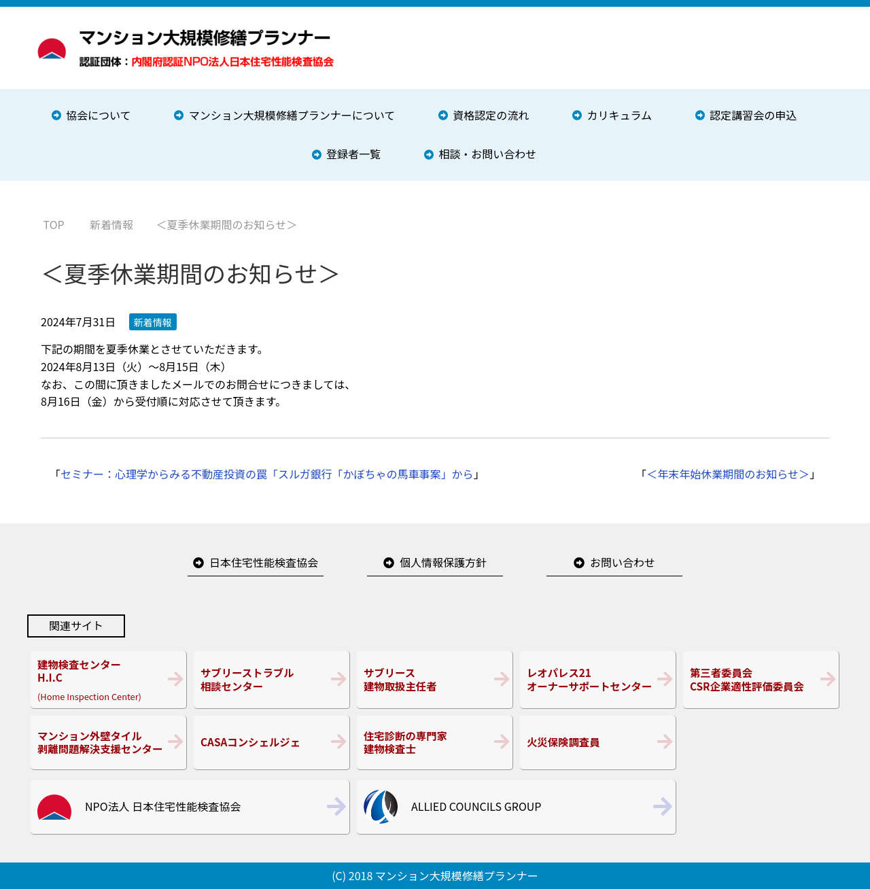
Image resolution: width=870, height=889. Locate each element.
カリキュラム (619, 115)
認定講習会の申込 (753, 115)
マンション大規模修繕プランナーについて (292, 115)
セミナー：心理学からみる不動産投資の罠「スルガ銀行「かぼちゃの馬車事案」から (267, 474)
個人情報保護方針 (443, 562)
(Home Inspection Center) (108, 680)
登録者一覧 (353, 153)
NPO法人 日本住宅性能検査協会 (163, 806)
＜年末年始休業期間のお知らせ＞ (728, 474)
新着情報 (153, 322)
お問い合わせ (622, 562)
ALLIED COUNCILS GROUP (476, 806)
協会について (98, 115)
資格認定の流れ (491, 115)
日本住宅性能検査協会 (263, 562)
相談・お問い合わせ (487, 153)
